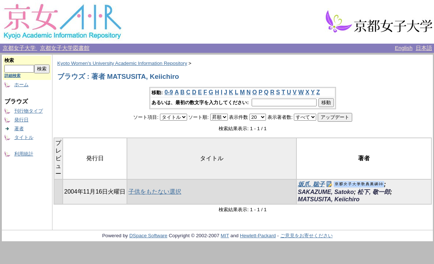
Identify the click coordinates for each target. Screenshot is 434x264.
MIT (225, 235)
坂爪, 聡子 (311, 184)
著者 (19, 128)
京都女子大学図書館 (65, 48)
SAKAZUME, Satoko (326, 192)
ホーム (21, 84)
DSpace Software (148, 235)
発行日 (21, 119)
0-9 (168, 92)
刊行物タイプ (28, 111)
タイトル (23, 137)
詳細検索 (12, 75)
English (403, 48)
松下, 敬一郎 (373, 192)
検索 (9, 60)
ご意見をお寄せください (306, 235)
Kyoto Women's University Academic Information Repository (122, 63)
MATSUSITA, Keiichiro (329, 199)
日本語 (424, 48)
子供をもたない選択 (154, 191)
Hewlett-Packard (258, 235)
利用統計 (23, 154)
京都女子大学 (20, 48)
